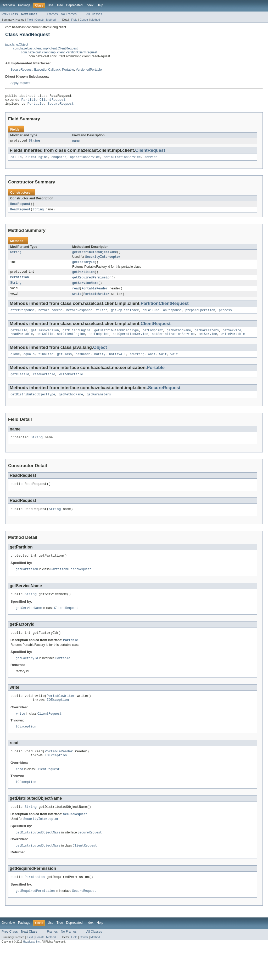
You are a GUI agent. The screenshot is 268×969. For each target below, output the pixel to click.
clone (15, 362)
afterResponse (22, 317)
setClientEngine (71, 342)
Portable (68, 69)
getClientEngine (77, 337)
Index (89, 5)
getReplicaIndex (125, 317)
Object (100, 355)
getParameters (207, 337)
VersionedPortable (89, 69)
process (225, 317)
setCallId (45, 342)
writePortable (233, 342)
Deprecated (74, 5)
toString (137, 362)
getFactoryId (83, 267)
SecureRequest (21, 69)
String (34, 143)
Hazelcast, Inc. (31, 964)
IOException (58, 716)
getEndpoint (153, 337)
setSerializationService (173, 342)
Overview (8, 5)
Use (50, 5)
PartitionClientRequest (43, 101)
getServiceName (85, 289)
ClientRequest (150, 152)
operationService (85, 160)
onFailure (151, 317)
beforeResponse (79, 317)
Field (30, 19)
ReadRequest (20, 207)
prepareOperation (200, 317)
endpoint (58, 160)
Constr (39, 19)
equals (29, 362)
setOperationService (130, 342)
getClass (64, 362)
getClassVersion (45, 337)
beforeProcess (50, 317)
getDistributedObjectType (116, 337)
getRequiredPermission (91, 283)
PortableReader (95, 294)
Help (100, 5)
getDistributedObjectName (94, 256)
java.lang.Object (16, 44)
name (76, 143)
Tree (60, 5)
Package (24, 5)
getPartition (83, 277)
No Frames (69, 14)
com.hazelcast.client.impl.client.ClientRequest (45, 48)
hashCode (83, 362)
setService (207, 342)
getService (231, 337)
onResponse (172, 317)
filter (101, 317)
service (151, 160)
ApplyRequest (20, 83)
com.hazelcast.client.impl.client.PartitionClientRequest (59, 52)
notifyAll (117, 362)
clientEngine (36, 160)
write (77, 300)
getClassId (19, 383)
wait (151, 362)
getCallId (18, 337)
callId (16, 160)
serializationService (122, 160)
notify (99, 362)
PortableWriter (96, 300)
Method (50, 19)
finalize (45, 362)
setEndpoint (99, 342)
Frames (52, 14)
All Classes (94, 14)
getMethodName (179, 337)
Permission (19, 283)
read (76, 294)
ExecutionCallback (47, 69)
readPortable (21, 342)
